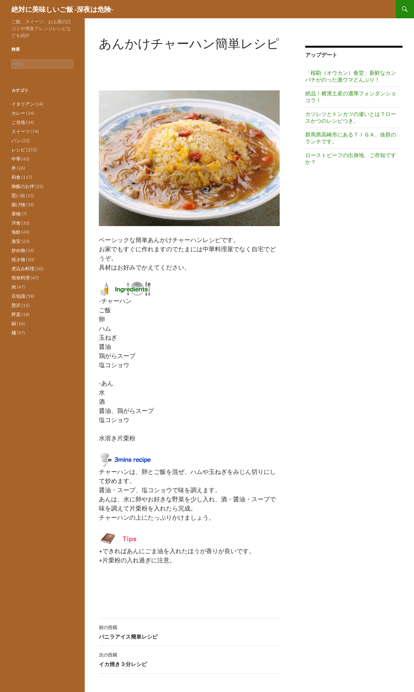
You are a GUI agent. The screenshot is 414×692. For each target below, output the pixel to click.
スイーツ (20, 131)
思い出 (18, 195)
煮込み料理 (22, 268)
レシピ (18, 150)
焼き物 (18, 259)
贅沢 (16, 305)
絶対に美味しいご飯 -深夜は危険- (62, 9)
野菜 (16, 314)
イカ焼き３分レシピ (189, 658)
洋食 (16, 223)
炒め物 (18, 250)
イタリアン (22, 104)
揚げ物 (18, 204)
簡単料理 (20, 278)
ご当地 (18, 122)
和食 (16, 177)
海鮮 (16, 232)
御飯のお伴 (22, 186)
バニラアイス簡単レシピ (189, 631)
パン (16, 140)
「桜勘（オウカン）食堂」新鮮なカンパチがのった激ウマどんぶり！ (350, 76)
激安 (16, 241)
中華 (16, 159)
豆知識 (18, 296)
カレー (18, 113)
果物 (16, 214)
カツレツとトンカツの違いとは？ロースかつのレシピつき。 (350, 117)
